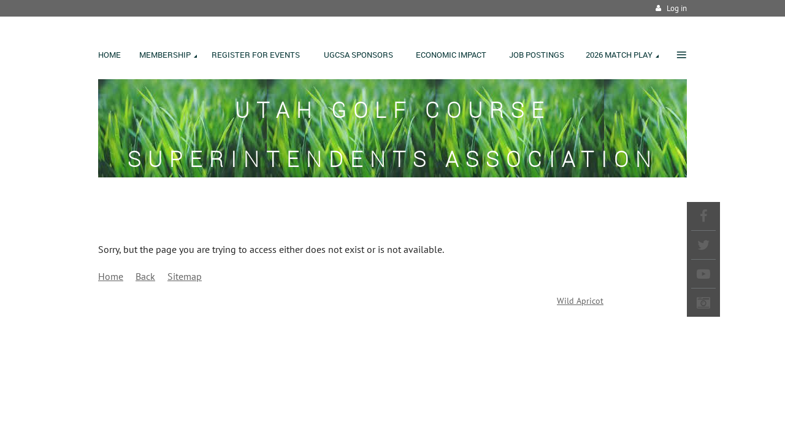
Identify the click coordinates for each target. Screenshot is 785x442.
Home (110, 276)
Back (145, 276)
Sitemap (184, 276)
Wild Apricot (580, 300)
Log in (677, 8)
